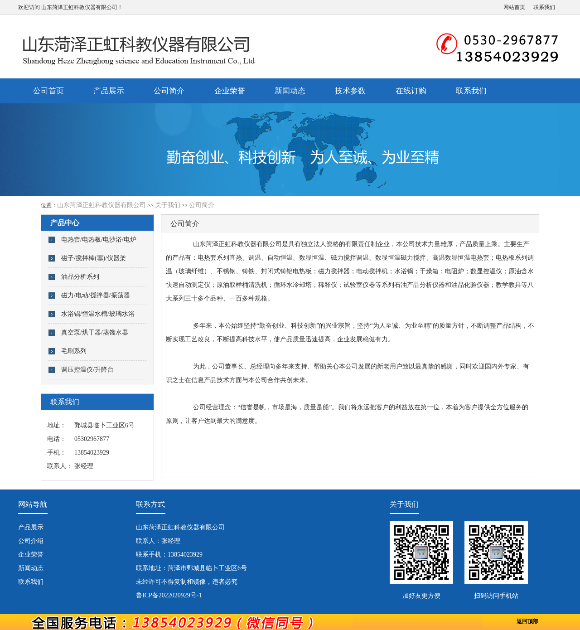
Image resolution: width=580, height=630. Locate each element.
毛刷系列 (74, 351)
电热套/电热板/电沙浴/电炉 (98, 239)
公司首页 (48, 91)
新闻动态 (290, 91)
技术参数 (350, 91)
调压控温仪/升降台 (87, 369)
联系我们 (544, 7)
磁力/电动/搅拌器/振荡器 (95, 295)
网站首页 (514, 7)
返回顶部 (527, 621)
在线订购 (411, 91)
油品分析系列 (80, 276)
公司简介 (169, 91)
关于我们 (167, 205)
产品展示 (108, 91)
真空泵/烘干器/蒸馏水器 (94, 332)
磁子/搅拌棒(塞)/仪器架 (93, 258)
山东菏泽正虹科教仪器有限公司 (79, 7)
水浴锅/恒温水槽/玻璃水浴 (98, 313)
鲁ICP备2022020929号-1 (169, 595)
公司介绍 (31, 541)
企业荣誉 (229, 91)
